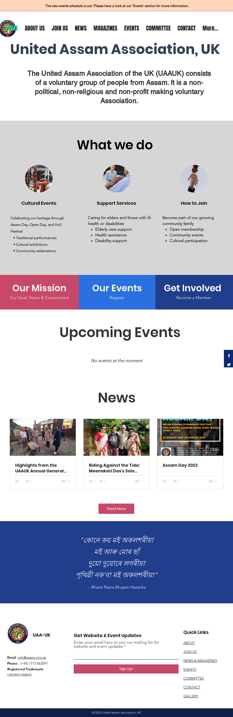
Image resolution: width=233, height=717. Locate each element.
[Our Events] (117, 288)
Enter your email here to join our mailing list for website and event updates (116, 644)
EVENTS (189, 669)
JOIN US (190, 652)
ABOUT (189, 643)
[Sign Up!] (126, 668)
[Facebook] (228, 355)
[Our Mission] (39, 288)
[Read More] (116, 509)
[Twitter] (228, 364)
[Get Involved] (193, 288)
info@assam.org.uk (32, 657)
